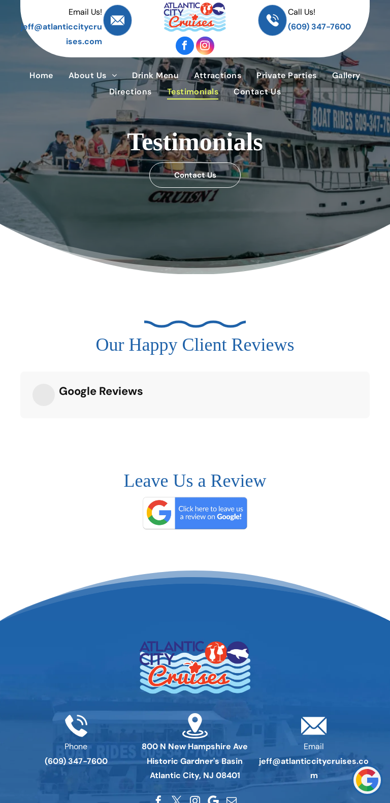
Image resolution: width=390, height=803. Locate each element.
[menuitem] (41, 75)
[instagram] (205, 46)
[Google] (213, 729)
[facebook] (185, 46)
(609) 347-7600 (319, 26)
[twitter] (176, 729)
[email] (231, 729)
